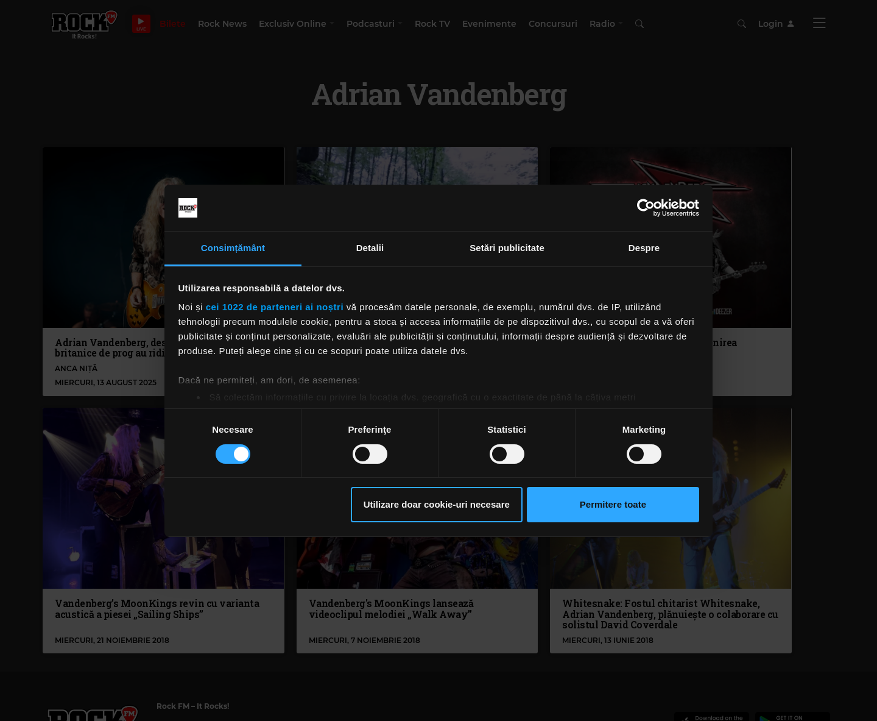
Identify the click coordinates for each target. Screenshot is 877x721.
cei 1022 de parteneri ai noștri (274, 307)
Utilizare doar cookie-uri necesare (437, 504)
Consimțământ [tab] (233, 248)
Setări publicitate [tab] (507, 248)
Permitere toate (613, 504)
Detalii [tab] (370, 248)
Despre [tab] (644, 248)
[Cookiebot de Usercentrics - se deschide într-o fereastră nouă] (646, 208)
